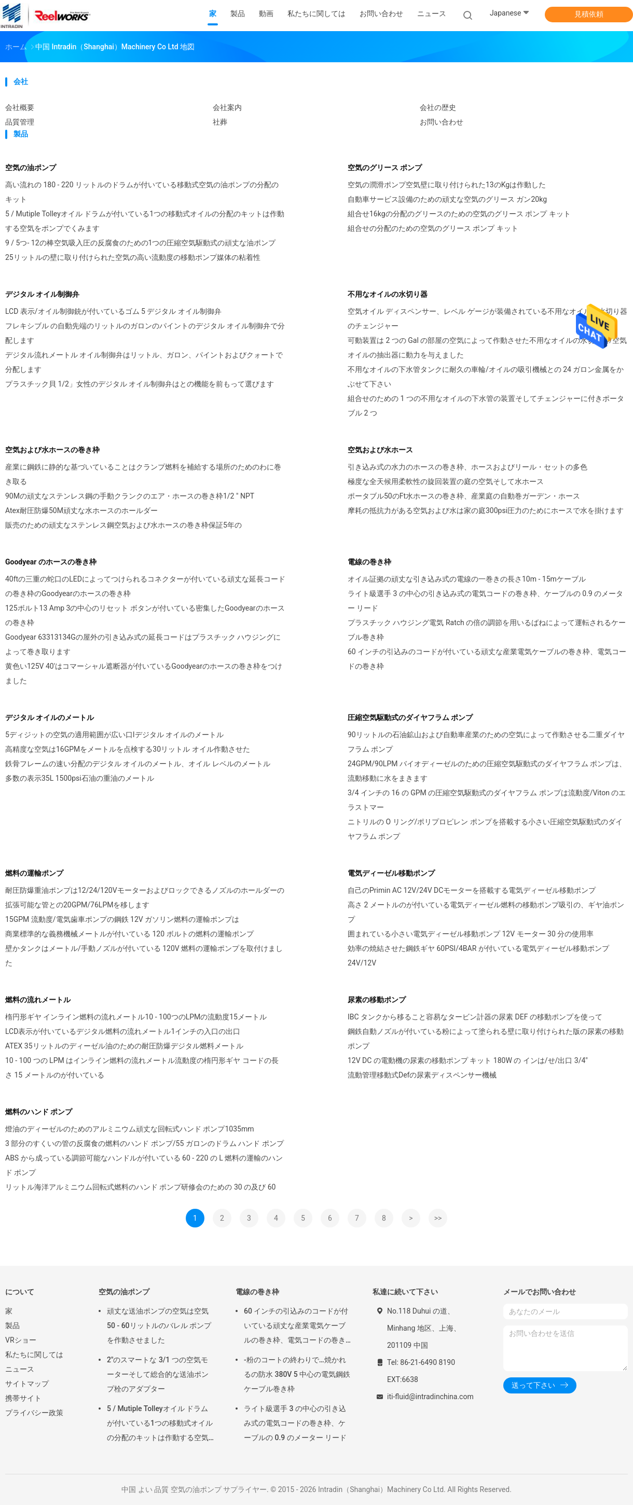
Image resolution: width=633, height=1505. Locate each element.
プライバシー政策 (34, 1413)
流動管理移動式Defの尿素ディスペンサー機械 (422, 1075)
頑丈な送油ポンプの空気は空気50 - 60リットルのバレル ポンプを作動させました (159, 1325)
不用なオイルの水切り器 (388, 294)
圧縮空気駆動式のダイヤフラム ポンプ (410, 717)
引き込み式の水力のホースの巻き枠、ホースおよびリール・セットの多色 (467, 467)
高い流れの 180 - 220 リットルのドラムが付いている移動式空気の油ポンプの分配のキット (142, 192)
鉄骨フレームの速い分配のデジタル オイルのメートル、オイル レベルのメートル (137, 764)
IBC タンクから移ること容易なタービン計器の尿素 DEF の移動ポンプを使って (475, 1017)
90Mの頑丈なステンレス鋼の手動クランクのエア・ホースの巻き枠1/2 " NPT (129, 496)
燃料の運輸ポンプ (34, 873)
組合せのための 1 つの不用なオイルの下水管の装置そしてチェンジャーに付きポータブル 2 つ (486, 405)
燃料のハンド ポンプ (38, 1112)
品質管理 (19, 122)
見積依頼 (588, 14)
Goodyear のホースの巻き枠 (51, 562)
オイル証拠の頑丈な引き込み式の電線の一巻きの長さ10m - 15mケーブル (467, 579)
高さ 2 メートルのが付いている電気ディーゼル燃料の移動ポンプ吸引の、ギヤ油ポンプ (486, 912)
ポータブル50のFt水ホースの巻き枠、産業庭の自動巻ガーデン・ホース (464, 496)
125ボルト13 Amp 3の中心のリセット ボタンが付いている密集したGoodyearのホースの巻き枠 (145, 615)
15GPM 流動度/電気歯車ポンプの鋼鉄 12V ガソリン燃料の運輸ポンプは (122, 919)
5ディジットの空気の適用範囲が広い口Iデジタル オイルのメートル (114, 734)
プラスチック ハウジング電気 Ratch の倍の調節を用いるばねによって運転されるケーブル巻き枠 (487, 629)
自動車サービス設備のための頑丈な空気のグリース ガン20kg (447, 199)
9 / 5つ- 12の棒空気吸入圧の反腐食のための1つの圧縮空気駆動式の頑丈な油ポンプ (140, 243)
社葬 (220, 122)
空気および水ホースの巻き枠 (52, 450)
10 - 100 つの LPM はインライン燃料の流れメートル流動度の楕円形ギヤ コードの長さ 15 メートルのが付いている (142, 1067)
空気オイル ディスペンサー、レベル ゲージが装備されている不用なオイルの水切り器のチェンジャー (487, 318)
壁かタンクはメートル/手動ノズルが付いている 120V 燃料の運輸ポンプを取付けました (144, 955)
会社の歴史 (438, 107)
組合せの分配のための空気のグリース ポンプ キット (433, 228)
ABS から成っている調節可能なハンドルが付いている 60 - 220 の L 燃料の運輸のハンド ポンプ (144, 1165)
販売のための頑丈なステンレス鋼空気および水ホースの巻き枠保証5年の (123, 525)
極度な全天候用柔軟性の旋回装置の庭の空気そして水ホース (446, 481)
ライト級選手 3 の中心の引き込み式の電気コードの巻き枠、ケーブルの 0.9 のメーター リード (485, 600)
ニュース (19, 1369)
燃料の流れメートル (38, 1000)
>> (438, 1218)
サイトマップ (27, 1383)
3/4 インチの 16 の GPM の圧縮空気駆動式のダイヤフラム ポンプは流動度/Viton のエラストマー (487, 800)
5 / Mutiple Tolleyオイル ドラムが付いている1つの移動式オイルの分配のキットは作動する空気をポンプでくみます (144, 221)
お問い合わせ (441, 122)
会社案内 (227, 107)
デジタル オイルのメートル (49, 717)
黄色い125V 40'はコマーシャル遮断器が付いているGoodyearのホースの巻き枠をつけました (143, 673)
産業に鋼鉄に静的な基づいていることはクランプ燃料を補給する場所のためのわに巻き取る (143, 474)
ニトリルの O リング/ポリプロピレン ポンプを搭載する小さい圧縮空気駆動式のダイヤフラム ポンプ (485, 829)
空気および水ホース (380, 450)
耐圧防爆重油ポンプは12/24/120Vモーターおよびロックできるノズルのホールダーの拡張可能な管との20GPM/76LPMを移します (144, 897)
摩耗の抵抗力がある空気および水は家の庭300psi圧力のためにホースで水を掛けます (486, 510)
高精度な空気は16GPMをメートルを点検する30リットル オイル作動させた (127, 749)
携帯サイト (23, 1398)
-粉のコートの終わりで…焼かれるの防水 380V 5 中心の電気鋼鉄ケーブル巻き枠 (297, 1374)
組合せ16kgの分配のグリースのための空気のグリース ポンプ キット (459, 214)
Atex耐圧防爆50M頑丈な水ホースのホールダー (81, 510)
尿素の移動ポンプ (377, 1000)
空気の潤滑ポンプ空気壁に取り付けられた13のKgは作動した (447, 185)
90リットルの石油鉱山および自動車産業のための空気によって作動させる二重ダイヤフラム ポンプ (486, 741)
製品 (12, 1325)
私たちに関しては (34, 1354)
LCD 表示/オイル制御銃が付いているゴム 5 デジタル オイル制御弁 (113, 311)
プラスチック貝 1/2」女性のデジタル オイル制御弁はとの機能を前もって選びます (139, 384)
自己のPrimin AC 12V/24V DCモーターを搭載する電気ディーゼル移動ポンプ (472, 890)
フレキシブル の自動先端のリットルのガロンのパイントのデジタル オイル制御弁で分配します (145, 333)
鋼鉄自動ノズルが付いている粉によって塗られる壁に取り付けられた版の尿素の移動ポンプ (486, 1038)
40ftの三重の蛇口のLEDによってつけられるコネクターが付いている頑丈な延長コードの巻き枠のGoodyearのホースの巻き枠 (145, 586)
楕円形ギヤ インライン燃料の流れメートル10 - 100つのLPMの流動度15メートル (136, 1017)
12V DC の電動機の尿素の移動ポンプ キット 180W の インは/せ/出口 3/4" (468, 1060)
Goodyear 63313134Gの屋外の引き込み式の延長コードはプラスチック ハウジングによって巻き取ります (143, 644)
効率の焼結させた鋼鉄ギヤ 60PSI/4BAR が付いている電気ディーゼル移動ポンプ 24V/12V (478, 955)
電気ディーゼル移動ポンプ (391, 873)
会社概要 (19, 107)
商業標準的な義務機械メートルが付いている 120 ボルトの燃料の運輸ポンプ (129, 934)
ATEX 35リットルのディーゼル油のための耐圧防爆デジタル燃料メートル (124, 1046)
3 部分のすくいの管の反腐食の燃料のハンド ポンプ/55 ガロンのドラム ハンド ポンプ (144, 1143)
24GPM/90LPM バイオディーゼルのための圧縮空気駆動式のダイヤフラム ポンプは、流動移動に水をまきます (487, 771)
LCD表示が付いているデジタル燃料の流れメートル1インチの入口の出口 (122, 1031)
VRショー (20, 1340)
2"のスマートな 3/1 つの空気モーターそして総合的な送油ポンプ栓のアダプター (158, 1374)
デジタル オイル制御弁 (42, 294)
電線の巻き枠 (369, 562)
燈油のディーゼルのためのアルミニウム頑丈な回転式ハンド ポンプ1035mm (129, 1129)
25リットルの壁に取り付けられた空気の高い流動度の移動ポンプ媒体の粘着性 (132, 257)
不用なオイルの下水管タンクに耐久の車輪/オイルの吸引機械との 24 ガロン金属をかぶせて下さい (486, 376)
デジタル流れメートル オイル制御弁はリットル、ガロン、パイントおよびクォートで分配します (144, 362)
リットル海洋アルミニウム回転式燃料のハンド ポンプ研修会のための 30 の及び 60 (140, 1187)
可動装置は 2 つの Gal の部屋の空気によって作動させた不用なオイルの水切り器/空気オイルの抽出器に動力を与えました (487, 347)
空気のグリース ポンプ (385, 167)
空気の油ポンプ (30, 167)
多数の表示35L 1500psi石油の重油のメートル (79, 778)
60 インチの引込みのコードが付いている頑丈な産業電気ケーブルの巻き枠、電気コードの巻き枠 (487, 658)
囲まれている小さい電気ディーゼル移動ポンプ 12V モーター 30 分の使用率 (471, 934)
